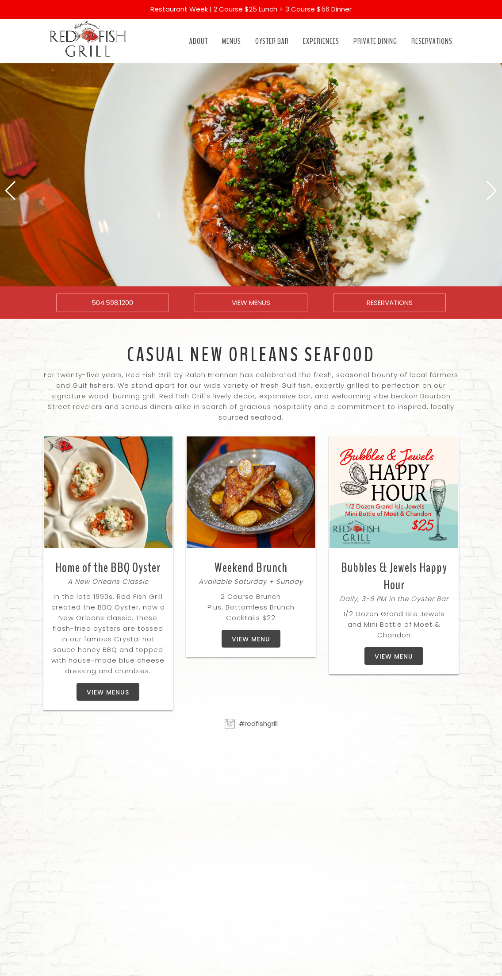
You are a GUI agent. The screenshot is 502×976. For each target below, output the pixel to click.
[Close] (489, 5)
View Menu (251, 639)
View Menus (108, 692)
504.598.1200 (112, 302)
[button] (10, 191)
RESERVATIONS (390, 302)
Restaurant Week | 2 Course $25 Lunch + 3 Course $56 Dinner (251, 9)
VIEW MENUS (251, 302)
